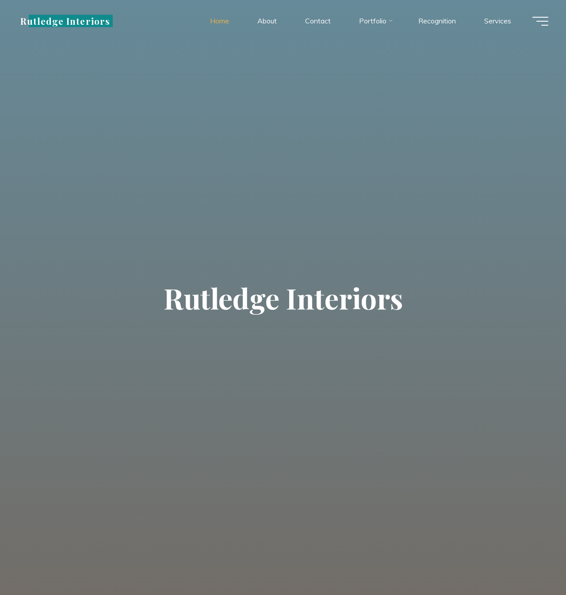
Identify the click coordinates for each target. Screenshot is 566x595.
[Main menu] (540, 21)
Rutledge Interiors (65, 21)
